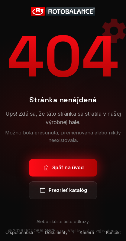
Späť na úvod (63, 167)
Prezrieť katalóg (63, 190)
